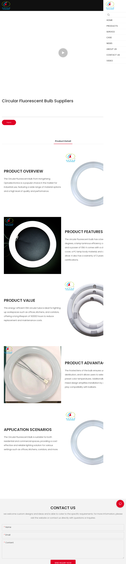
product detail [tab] (63, 141)
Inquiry (9, 122)
